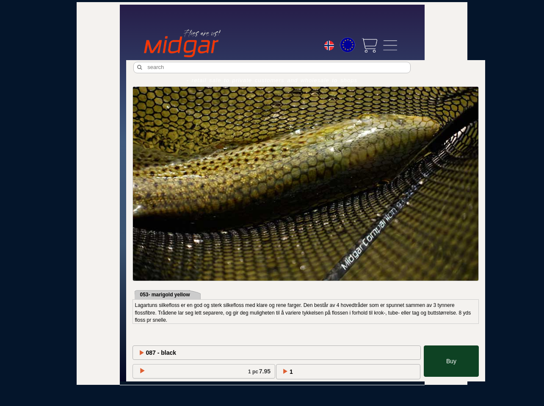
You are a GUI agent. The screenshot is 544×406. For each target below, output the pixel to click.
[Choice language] (329, 46)
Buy (451, 361)
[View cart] (369, 45)
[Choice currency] (347, 44)
